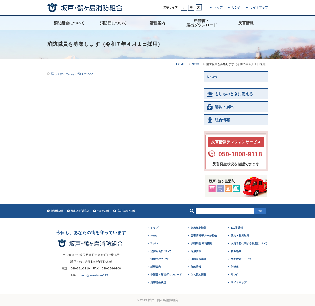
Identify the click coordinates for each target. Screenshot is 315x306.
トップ (218, 7)
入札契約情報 (126, 211)
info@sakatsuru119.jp (96, 275)
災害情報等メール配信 (204, 235)
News (195, 64)
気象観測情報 (198, 227)
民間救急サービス (241, 259)
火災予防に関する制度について (249, 243)
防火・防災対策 (240, 235)
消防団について (113, 23)
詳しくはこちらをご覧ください (72, 74)
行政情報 (103, 211)
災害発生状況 (158, 282)
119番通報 (237, 227)
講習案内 (157, 23)
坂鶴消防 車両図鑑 (201, 243)
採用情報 (57, 211)
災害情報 (246, 23)
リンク (236, 7)
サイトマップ (259, 7)
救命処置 (236, 251)
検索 (260, 211)
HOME (180, 64)
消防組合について (69, 23)
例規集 (235, 266)
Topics (154, 243)
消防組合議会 (80, 211)
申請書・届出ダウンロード (166, 274)
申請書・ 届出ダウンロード (201, 23)
